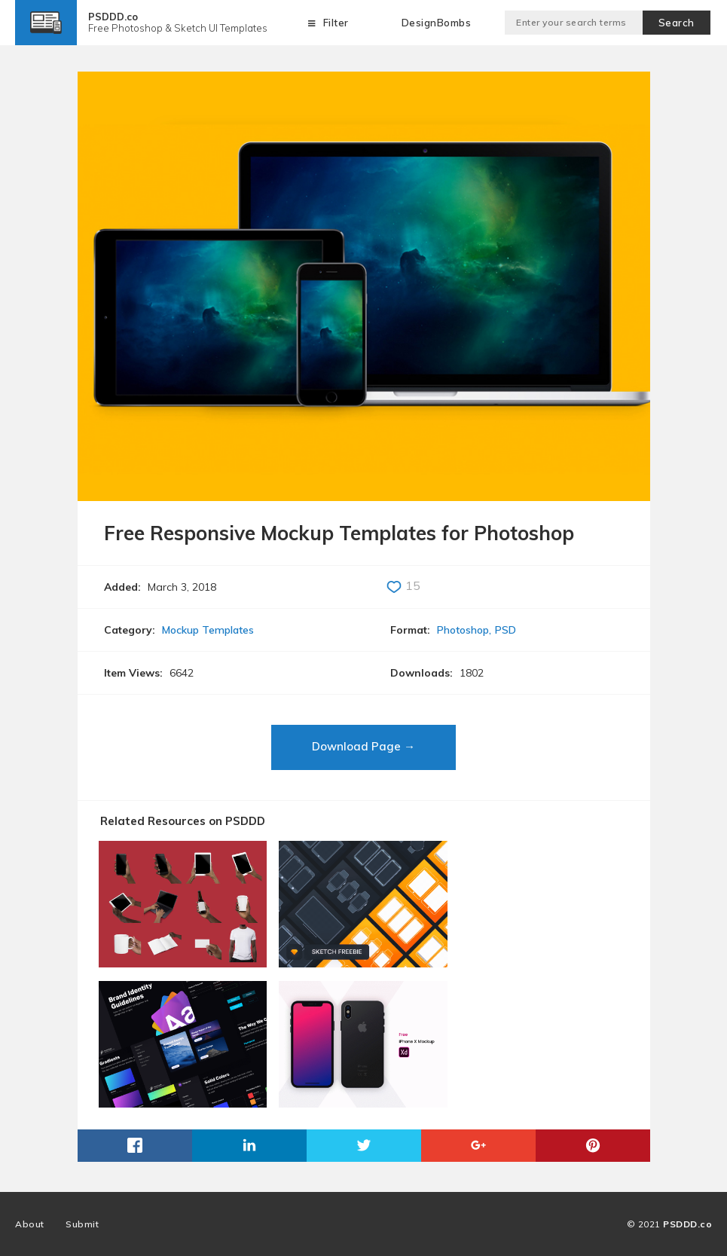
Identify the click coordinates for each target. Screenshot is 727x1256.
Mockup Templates (208, 630)
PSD (505, 630)
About (29, 1224)
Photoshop (463, 630)
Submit (82, 1224)
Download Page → (363, 746)
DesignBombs (437, 23)
